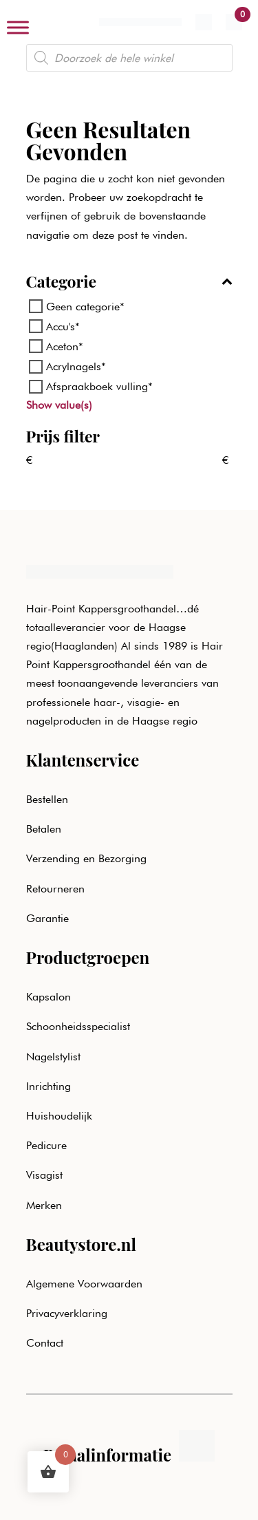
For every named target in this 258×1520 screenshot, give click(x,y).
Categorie (129, 282)
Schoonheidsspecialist (78, 1026)
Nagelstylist (53, 1056)
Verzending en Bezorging (86, 858)
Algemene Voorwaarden (84, 1283)
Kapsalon (48, 996)
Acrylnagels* (76, 366)
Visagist (44, 1174)
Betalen (43, 828)
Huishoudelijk (59, 1115)
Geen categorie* (85, 306)
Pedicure (46, 1145)
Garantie (47, 918)
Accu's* (63, 326)
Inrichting (48, 1086)
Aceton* (64, 346)
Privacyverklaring (66, 1313)
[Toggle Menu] (18, 27)
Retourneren (55, 888)
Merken (44, 1205)
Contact (44, 1342)
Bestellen (47, 799)
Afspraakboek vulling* (99, 386)
